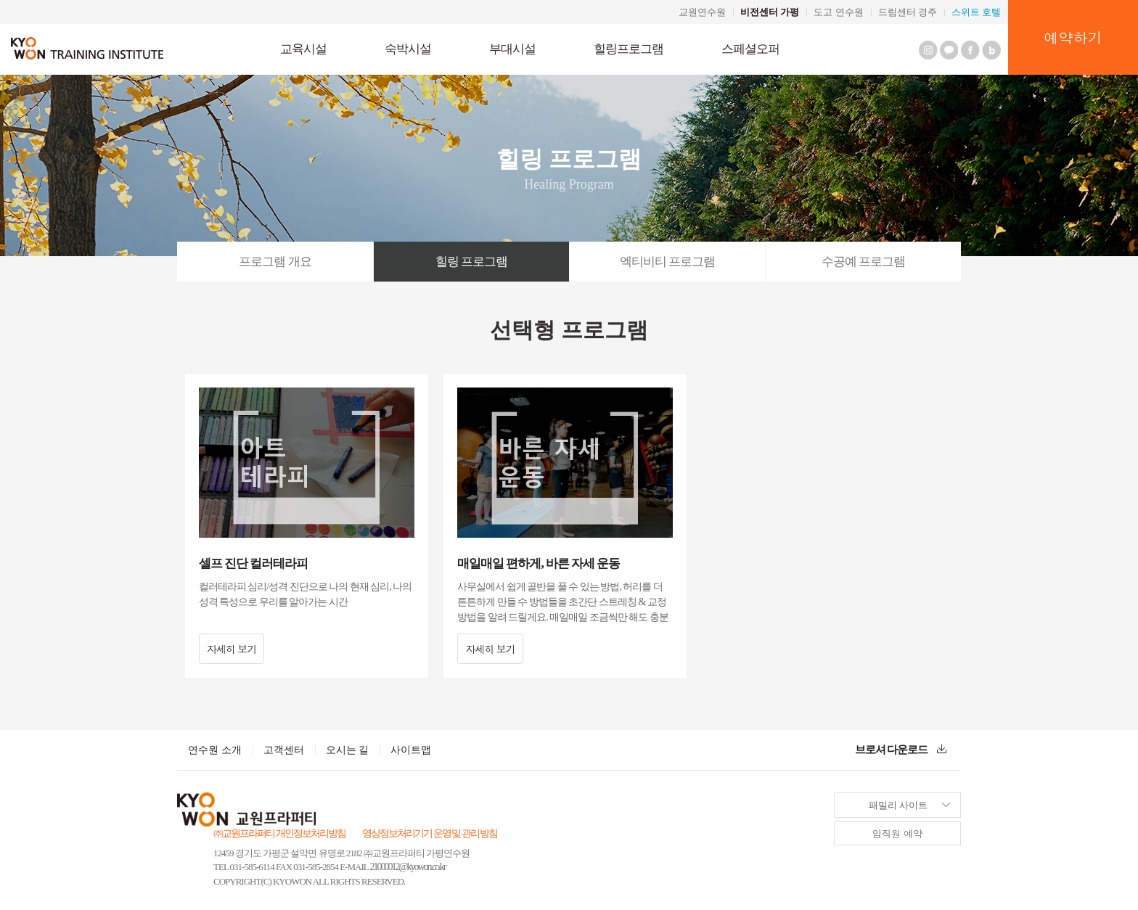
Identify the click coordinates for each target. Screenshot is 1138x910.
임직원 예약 (897, 833)
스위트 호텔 (976, 12)
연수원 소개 (215, 750)
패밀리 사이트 (881, 802)
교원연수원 (702, 12)
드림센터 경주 (907, 12)
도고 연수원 (838, 12)
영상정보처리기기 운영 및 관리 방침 (429, 833)
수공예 (863, 262)
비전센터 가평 (769, 12)
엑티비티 (667, 262)
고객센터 (283, 750)
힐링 (471, 262)
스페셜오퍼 (750, 49)
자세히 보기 (232, 648)
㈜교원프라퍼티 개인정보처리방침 (279, 833)
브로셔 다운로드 (901, 749)
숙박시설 (408, 49)
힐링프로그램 (628, 49)
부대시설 (512, 49)
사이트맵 (410, 750)
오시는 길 (347, 750)
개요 (275, 262)
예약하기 (1073, 37)
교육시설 (303, 49)
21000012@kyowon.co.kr (407, 866)
